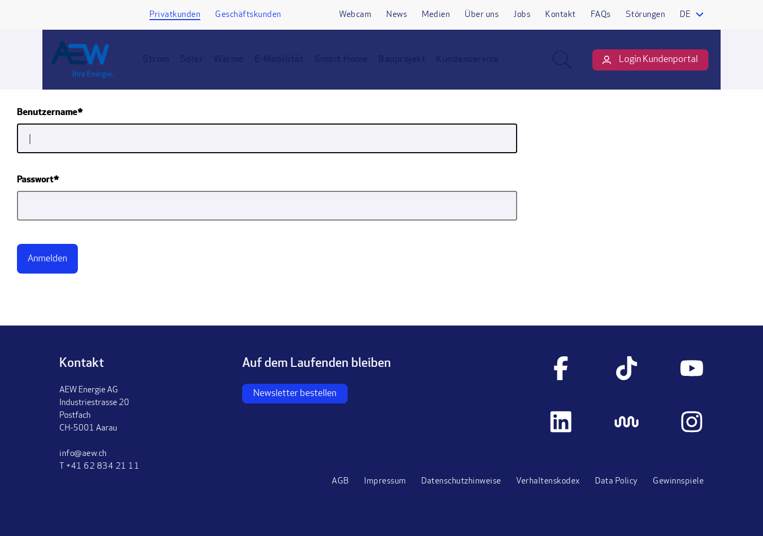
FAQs (601, 15)
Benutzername (47, 113)
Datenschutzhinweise (461, 481)
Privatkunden (174, 15)
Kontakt (560, 15)
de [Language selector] (685, 15)
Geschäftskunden (248, 15)
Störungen (646, 15)
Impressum (385, 481)
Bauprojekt (409, 68)
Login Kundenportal (650, 68)
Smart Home (349, 68)
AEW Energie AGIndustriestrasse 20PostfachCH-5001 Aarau (94, 409)
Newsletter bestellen (294, 394)
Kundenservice (475, 68)
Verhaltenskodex (548, 481)
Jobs (521, 15)
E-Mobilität (287, 68)
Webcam (355, 15)
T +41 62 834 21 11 (99, 466)
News (396, 15)
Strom (164, 68)
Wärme (236, 68)
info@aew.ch (83, 454)
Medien (436, 15)
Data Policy (616, 481)
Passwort (35, 180)
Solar (199, 68)
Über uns (482, 15)
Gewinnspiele (678, 481)
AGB (340, 481)
